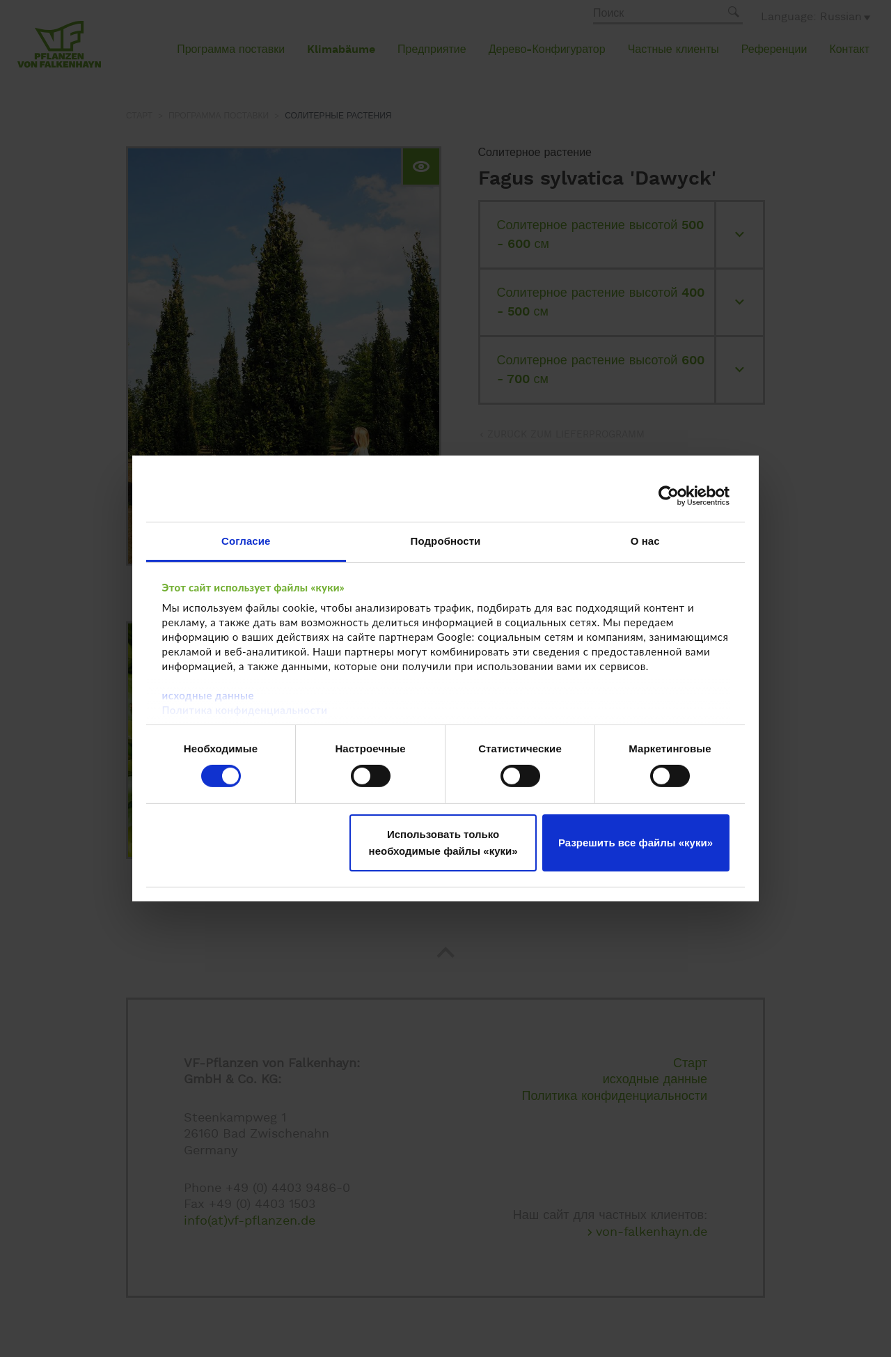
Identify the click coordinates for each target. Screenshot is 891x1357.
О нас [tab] (645, 541)
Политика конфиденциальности (245, 710)
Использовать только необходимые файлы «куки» (443, 842)
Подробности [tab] (446, 541)
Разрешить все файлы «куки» (635, 842)
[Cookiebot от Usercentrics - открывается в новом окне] (669, 495)
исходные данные (208, 695)
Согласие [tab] (245, 541)
